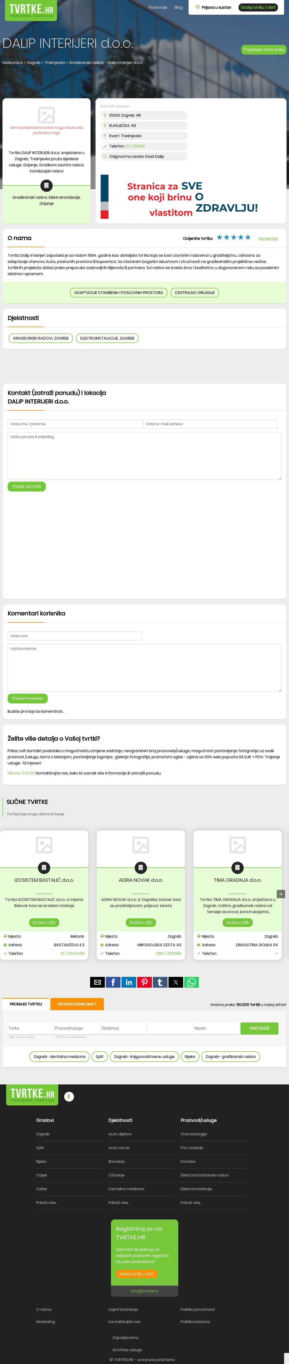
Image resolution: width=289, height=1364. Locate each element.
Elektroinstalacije (196, 1189)
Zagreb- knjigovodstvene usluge (144, 1056)
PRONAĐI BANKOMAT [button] (77, 1004)
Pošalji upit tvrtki (26, 486)
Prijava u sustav (213, 7)
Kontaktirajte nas (124, 1322)
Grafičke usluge (127, 1350)
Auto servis (119, 1148)
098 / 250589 (168, 953)
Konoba (188, 1161)
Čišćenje (116, 1175)
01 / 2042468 (72, 953)
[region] (144, 82)
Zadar (41, 1189)
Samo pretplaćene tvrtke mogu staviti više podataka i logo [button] (46, 130)
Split (100, 1056)
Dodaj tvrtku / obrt (258, 7)
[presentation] (281, 894)
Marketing (45, 1322)
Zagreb (43, 1134)
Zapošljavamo (125, 1337)
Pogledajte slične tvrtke (264, 50)
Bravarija (116, 1161)
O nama (43, 1309)
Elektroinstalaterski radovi (205, 1175)
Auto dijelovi (119, 1134)
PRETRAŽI (259, 1028)
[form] (144, 1033)
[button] (97, 982)
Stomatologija (194, 1134)
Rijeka (190, 1056)
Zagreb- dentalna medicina (59, 1056)
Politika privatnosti (198, 1309)
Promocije (158, 7)
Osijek (41, 1175)
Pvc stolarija (192, 1148)
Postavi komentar (27, 698)
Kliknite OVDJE (21, 773)
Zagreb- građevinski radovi (230, 1056)
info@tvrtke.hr (144, 1291)
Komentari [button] (268, 238)
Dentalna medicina (126, 1189)
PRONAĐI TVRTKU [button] (26, 1004)
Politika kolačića (195, 1322)
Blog (178, 7)
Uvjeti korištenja (123, 1309)
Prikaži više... (47, 1202)
